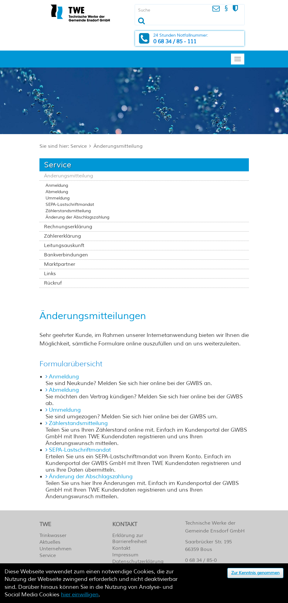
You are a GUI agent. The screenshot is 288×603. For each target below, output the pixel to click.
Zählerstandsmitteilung (68, 210)
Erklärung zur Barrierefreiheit (129, 538)
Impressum (125, 555)
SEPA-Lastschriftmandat (70, 204)
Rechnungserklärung (68, 227)
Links (50, 274)
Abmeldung (57, 191)
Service (78, 146)
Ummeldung (57, 198)
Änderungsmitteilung (118, 146)
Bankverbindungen (66, 255)
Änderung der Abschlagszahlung (77, 217)
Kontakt (121, 548)
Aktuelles (49, 542)
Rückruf (53, 283)
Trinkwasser (52, 535)
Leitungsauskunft (64, 245)
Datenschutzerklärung (138, 562)
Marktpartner (59, 264)
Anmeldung (57, 185)
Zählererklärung (62, 236)
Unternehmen (55, 549)
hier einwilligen (80, 594)
